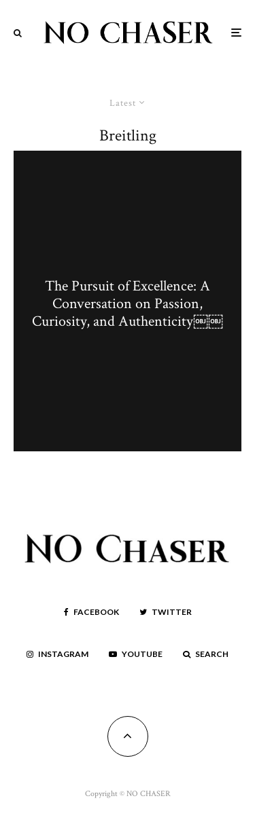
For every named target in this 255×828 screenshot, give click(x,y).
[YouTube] (136, 654)
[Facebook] (91, 612)
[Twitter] (165, 612)
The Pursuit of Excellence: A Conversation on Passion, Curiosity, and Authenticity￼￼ (127, 304)
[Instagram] (57, 654)
